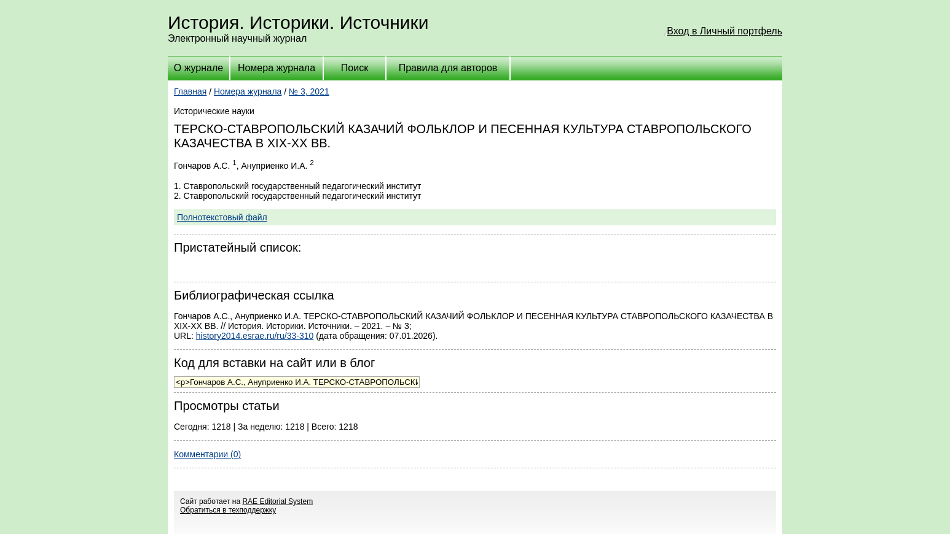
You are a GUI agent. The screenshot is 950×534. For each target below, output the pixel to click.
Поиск (354, 68)
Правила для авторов (448, 68)
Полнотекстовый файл (222, 217)
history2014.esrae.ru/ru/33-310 (254, 336)
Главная (190, 91)
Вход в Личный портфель (724, 31)
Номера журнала (276, 68)
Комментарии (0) (207, 454)
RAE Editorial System (277, 501)
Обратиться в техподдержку (228, 510)
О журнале (198, 68)
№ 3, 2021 (309, 91)
